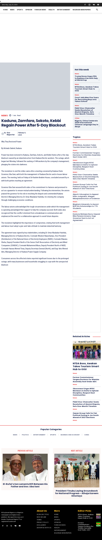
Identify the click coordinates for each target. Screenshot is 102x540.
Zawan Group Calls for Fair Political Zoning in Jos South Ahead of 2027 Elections (85, 185)
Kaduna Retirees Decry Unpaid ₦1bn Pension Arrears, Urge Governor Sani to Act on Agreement (86, 216)
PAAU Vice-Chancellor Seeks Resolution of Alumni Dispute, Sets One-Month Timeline (86, 402)
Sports (20, 10)
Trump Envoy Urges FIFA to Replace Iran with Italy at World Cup (86, 78)
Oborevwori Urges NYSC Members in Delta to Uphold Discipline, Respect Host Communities (85, 390)
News (12, 10)
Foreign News (40, 10)
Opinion (28, 10)
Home (5, 10)
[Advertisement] (51, 42)
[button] (97, 9)
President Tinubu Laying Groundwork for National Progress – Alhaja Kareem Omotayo (76, 491)
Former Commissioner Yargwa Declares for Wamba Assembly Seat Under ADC (87, 378)
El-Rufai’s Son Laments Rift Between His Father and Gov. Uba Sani (25, 483)
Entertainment (63, 10)
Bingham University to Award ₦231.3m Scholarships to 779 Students (85, 205)
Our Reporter (11, 134)
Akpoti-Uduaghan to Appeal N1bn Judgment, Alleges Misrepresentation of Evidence (86, 195)
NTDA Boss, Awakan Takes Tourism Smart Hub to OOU (86, 89)
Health (51, 10)
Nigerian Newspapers (82, 10)
